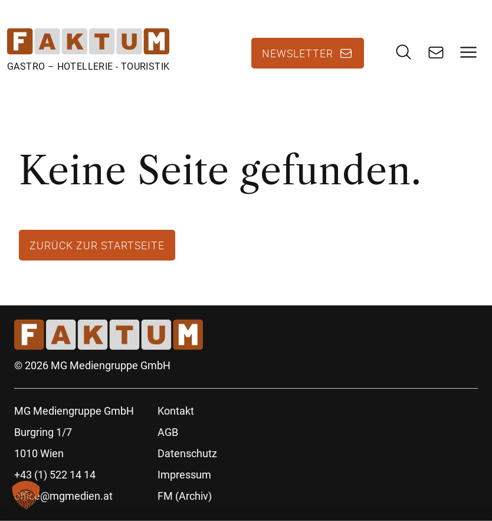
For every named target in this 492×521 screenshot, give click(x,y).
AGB (168, 432)
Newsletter (297, 53)
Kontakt (176, 411)
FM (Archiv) (185, 496)
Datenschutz (187, 453)
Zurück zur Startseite (97, 245)
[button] (26, 495)
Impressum (184, 474)
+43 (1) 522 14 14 (55, 474)
